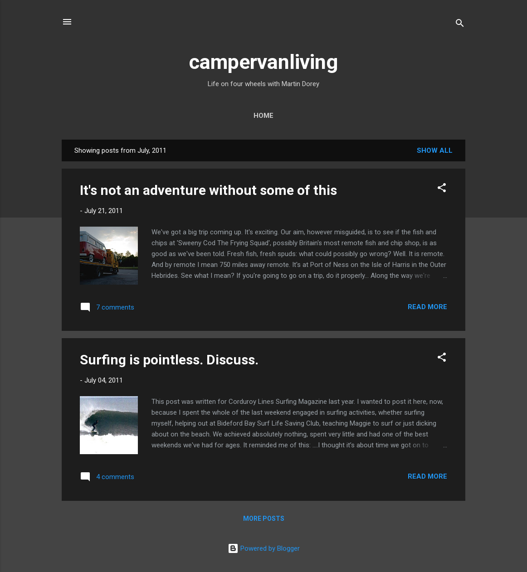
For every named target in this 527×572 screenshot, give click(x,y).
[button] (441, 189)
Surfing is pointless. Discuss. (169, 360)
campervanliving (263, 62)
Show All (435, 150)
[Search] (459, 25)
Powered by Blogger (264, 548)
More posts (263, 518)
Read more (427, 307)
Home (263, 115)
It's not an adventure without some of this (208, 190)
